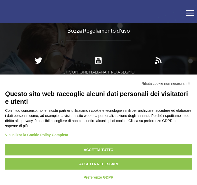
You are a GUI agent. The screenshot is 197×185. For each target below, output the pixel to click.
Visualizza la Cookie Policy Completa (36, 135)
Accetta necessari (98, 164)
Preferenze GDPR (98, 177)
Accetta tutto (98, 150)
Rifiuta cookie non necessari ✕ (166, 83)
